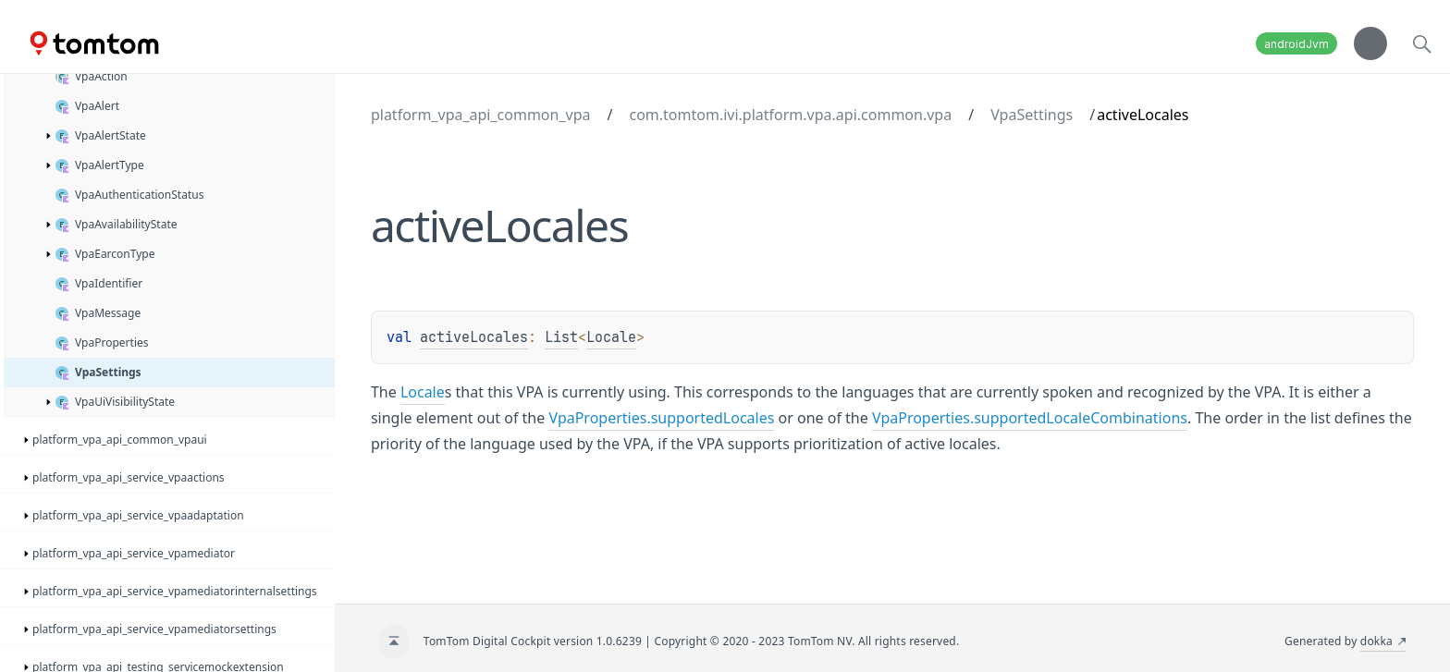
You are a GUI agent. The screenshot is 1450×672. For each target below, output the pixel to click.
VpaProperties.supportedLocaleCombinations (1029, 418)
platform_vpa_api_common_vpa (481, 114)
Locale (611, 337)
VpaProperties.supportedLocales (661, 418)
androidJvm (1296, 44)
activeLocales (474, 337)
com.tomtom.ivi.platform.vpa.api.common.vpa (790, 114)
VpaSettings (1031, 114)
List (561, 337)
